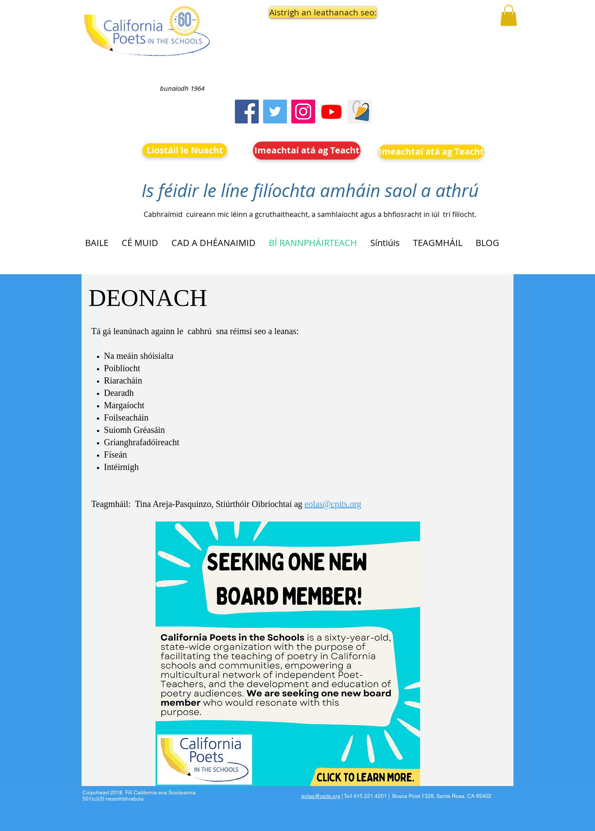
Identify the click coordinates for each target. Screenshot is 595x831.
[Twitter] (275, 111)
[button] (307, 12)
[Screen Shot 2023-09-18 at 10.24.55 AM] (360, 111)
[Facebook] (247, 111)
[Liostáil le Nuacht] (184, 150)
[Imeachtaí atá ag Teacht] (307, 151)
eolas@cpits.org (333, 504)
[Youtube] (331, 111)
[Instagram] (303, 111)
